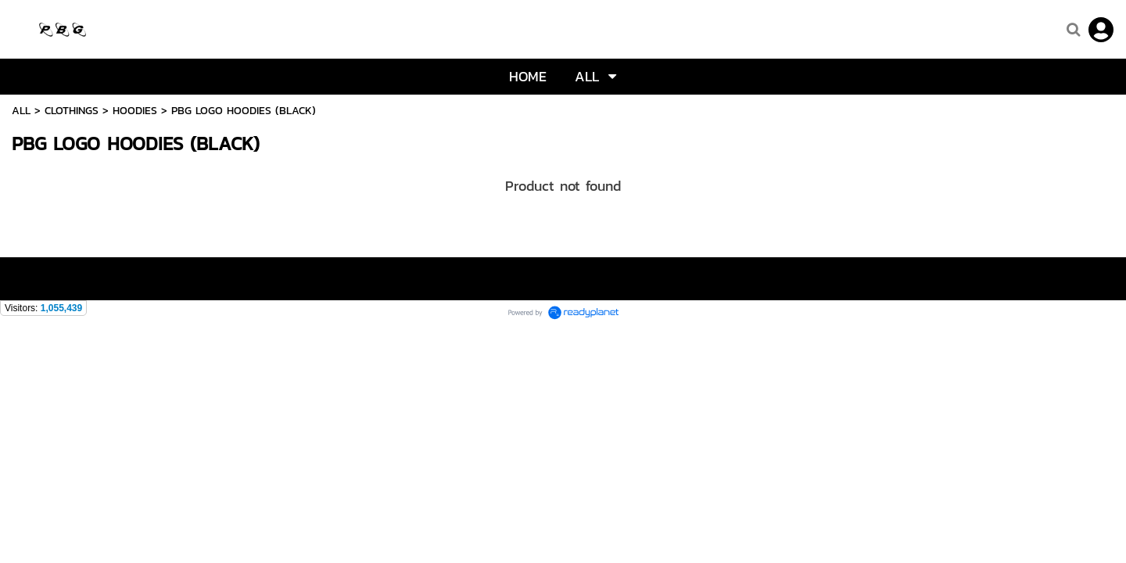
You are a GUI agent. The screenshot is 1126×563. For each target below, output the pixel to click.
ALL (21, 110)
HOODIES (135, 110)
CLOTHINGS (72, 110)
